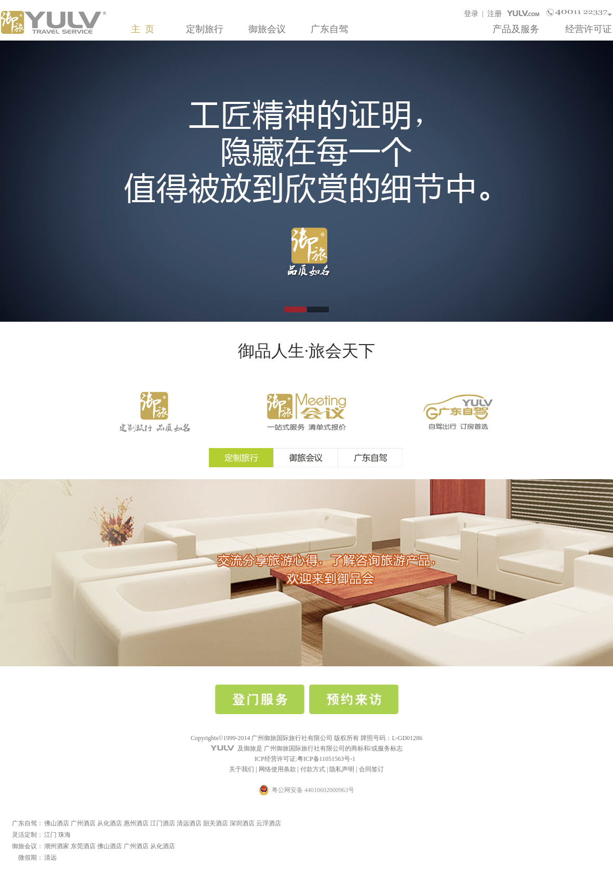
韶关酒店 (215, 823)
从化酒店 (109, 823)
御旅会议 (267, 29)
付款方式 (312, 769)
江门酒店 (162, 823)
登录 (471, 14)
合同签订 (371, 769)
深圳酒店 (242, 823)
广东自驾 (329, 29)
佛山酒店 (56, 823)
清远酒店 (189, 823)
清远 (50, 857)
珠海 (64, 834)
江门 (50, 834)
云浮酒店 (268, 823)
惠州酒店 (136, 823)
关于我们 (241, 769)
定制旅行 (204, 29)
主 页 (142, 29)
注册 (494, 14)
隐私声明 (341, 769)
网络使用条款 (277, 769)
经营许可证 (588, 29)
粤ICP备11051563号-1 (326, 758)
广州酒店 (83, 823)
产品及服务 (515, 29)
